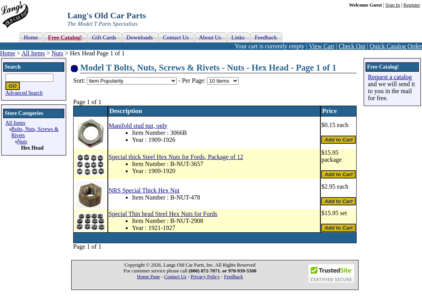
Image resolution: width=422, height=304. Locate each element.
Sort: (79, 80)
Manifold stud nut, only (138, 125)
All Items (33, 53)
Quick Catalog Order (396, 46)
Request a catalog (390, 77)
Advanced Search (24, 93)
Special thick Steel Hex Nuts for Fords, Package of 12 (176, 157)
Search (13, 67)
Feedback (233, 276)
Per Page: (194, 80)
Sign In (392, 5)
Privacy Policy (205, 276)
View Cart (321, 46)
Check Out (352, 46)
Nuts (57, 53)
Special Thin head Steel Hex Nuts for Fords (163, 213)
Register (411, 5)
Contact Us (175, 276)
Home (7, 53)
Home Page (148, 276)
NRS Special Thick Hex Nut (144, 190)
